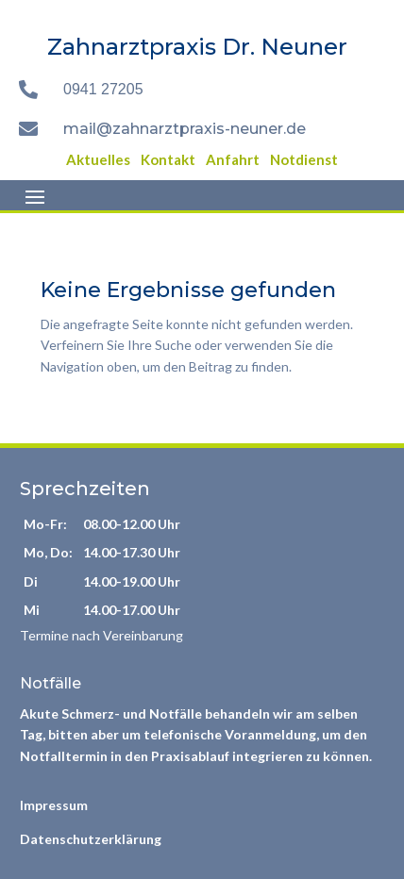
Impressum (54, 805)
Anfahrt (233, 159)
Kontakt (168, 159)
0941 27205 (103, 89)
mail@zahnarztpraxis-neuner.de (184, 129)
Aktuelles (98, 159)
